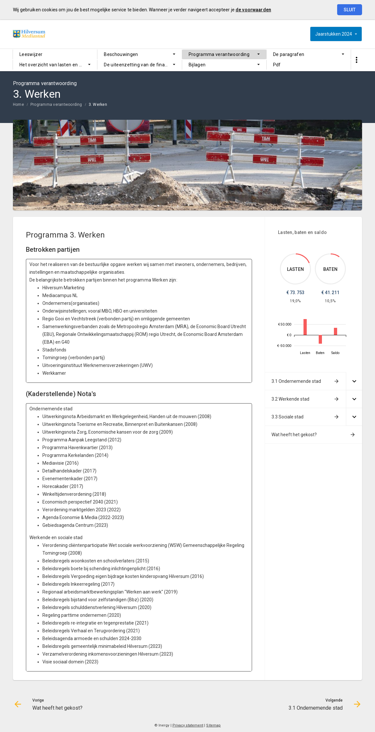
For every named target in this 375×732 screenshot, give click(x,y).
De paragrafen (288, 54)
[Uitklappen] (354, 381)
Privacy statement (188, 725)
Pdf (277, 64)
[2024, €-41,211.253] (320, 339)
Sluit (350, 9)
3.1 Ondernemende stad (296, 381)
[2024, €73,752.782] (305, 327)
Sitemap (213, 725)
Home (18, 104)
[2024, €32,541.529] (335, 331)
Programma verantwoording (219, 54)
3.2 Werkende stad (290, 399)
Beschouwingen (121, 54)
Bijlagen (197, 64)
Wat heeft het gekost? (294, 434)
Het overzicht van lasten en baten (55, 64)
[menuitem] (55, 54)
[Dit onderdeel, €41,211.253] (335, 255)
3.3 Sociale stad (287, 416)
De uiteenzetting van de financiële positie (143, 64)
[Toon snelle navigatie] (356, 60)
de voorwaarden (253, 9)
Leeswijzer (31, 54)
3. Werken (98, 104)
